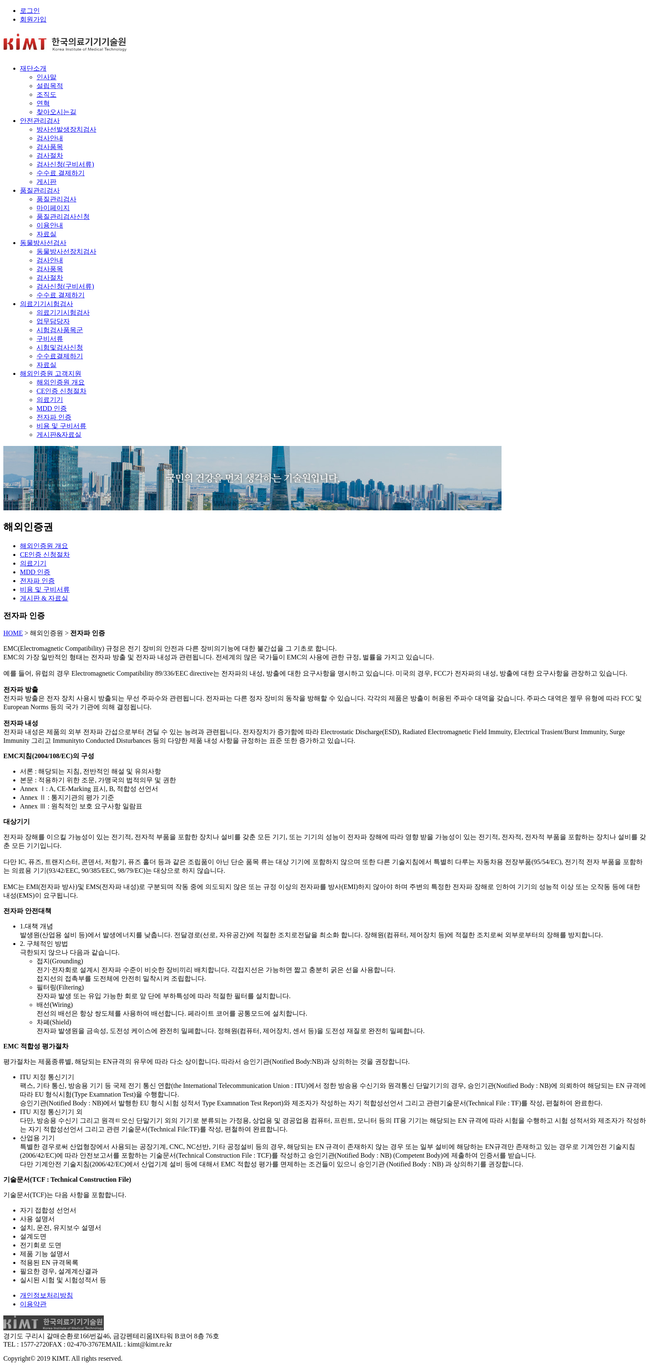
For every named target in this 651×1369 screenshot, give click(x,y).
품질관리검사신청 (63, 216)
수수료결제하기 (60, 356)
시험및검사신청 (60, 347)
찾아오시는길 (56, 111)
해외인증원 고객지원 (50, 373)
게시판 (46, 181)
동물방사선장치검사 (66, 251)
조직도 (46, 94)
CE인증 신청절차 (61, 390)
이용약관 (33, 1304)
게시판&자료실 (59, 434)
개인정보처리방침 (46, 1295)
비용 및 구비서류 (61, 425)
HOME (13, 633)
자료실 (46, 234)
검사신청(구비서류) (65, 164)
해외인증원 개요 (61, 382)
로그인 (30, 10)
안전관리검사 (40, 120)
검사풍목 (50, 268)
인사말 (46, 77)
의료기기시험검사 (46, 303)
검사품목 (50, 146)
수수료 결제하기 (61, 172)
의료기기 (50, 399)
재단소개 (33, 68)
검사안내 (50, 138)
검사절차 (50, 155)
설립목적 (50, 85)
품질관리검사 (40, 190)
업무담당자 (53, 321)
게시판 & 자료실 (44, 598)
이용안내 (50, 225)
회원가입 (33, 19)
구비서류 (50, 338)
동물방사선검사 (43, 242)
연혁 (43, 103)
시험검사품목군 (60, 329)
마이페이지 (53, 207)
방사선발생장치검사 (66, 129)
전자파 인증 (54, 417)
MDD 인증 (52, 408)
